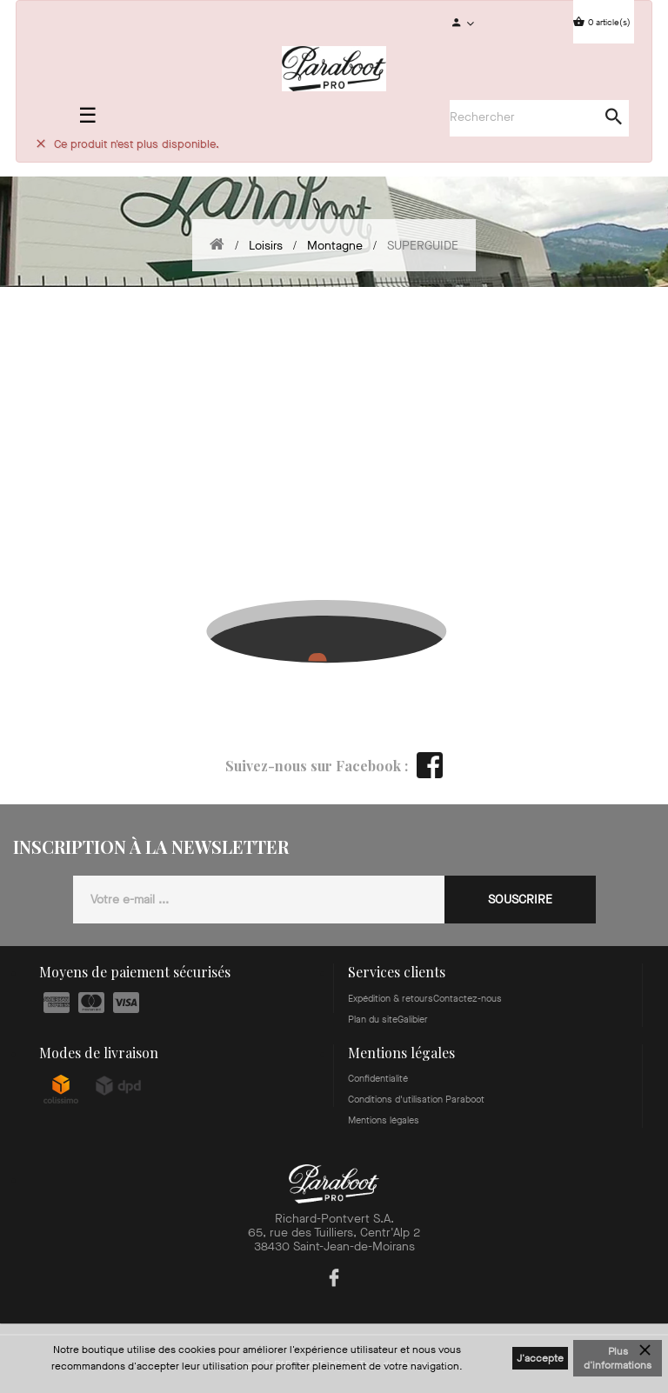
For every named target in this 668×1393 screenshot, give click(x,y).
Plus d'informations (617, 1358)
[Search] (530, 117)
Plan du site (372, 1019)
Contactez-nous (467, 998)
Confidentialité (378, 1078)
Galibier (412, 1019)
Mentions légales (383, 1120)
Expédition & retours (390, 998)
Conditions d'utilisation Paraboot (416, 1099)
